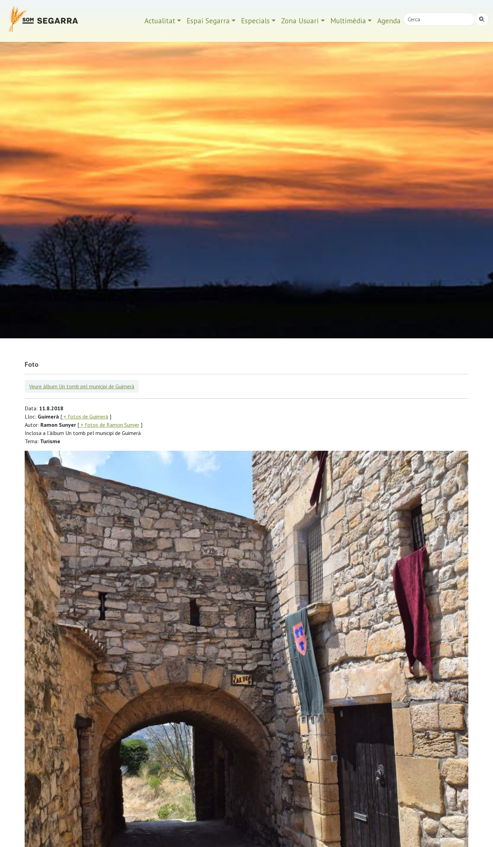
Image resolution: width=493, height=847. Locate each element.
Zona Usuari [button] (300, 20)
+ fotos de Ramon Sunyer (109, 424)
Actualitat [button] (159, 20)
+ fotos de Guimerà (85, 416)
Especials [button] (255, 20)
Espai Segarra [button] (208, 20)
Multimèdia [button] (348, 20)
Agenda (389, 20)
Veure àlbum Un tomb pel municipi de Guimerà (81, 386)
